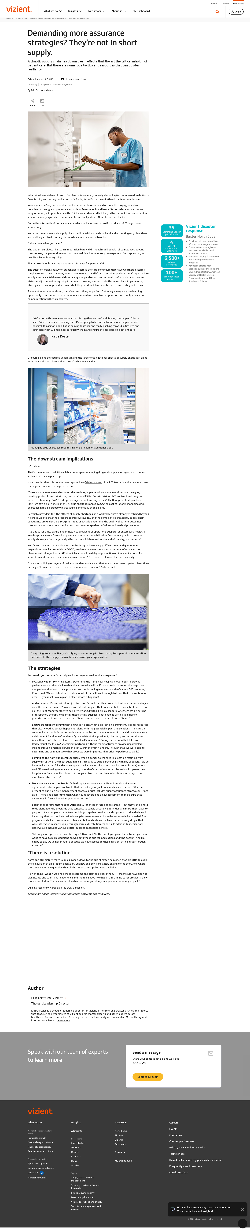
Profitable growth (37, 1141)
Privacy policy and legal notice (187, 1151)
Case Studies (78, 1146)
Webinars (76, 1151)
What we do (51, 11)
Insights (73, 11)
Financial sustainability (39, 1150)
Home (8, 21)
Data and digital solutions (41, 1171)
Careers (225, 3)
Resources (120, 1147)
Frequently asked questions (185, 1169)
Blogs (74, 1164)
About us (116, 11)
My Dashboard (141, 11)
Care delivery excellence (40, 1145)
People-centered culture (40, 1154)
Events (214, 3)
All (26, 21)
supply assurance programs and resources (84, 897)
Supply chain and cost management (82, 1183)
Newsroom (94, 11)
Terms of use (177, 1157)
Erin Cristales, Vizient (42, 93)
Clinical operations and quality (86, 1205)
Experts (119, 1143)
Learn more (63, 1023)
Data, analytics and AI (82, 1200)
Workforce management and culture (86, 1211)
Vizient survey (93, 485)
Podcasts (76, 1159)
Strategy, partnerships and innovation (85, 1190)
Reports (75, 1155)
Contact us (238, 3)
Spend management (38, 1167)
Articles (75, 1168)
